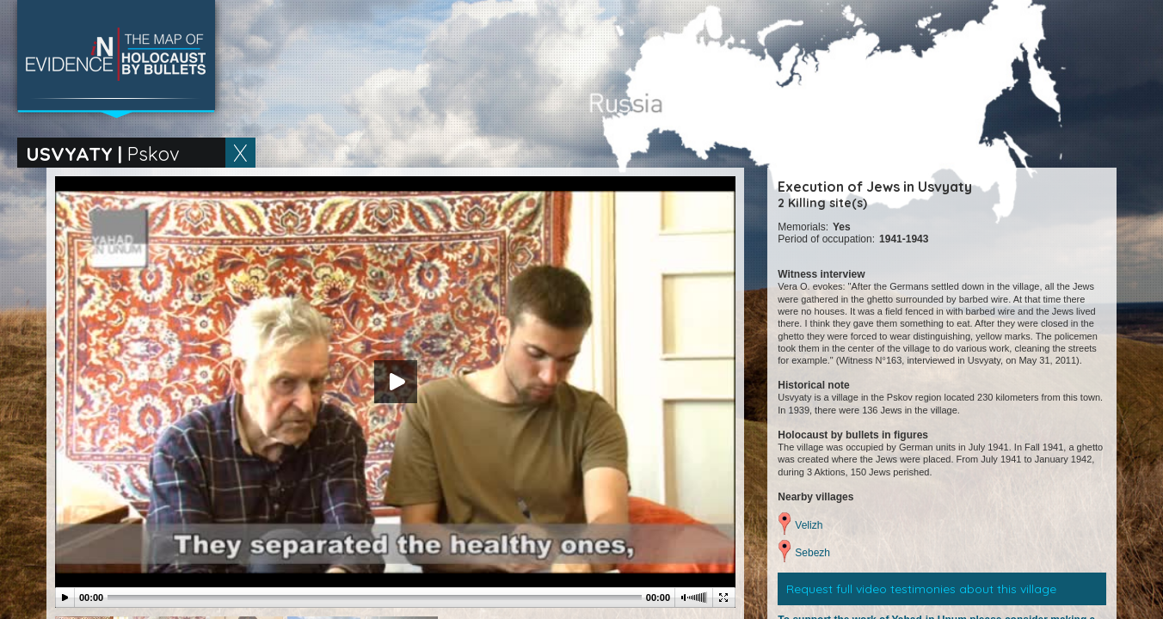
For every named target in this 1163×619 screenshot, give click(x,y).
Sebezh (812, 553)
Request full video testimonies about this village (921, 589)
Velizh (808, 525)
